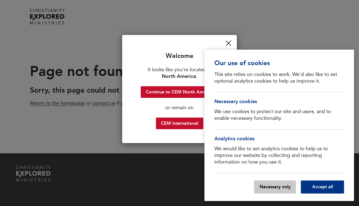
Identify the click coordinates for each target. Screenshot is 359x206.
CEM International (179, 123)
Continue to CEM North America (180, 92)
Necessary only (275, 186)
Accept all (322, 186)
